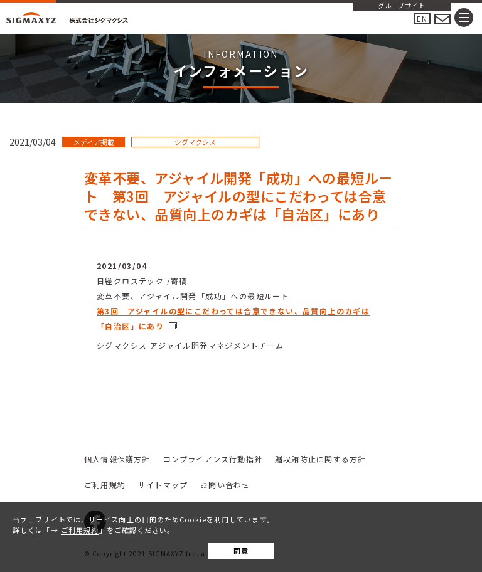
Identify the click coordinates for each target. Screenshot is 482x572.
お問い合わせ (225, 484)
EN (422, 18)
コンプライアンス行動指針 (212, 458)
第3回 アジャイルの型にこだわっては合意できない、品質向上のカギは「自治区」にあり (233, 318)
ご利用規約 (80, 530)
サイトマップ (163, 484)
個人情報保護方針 (117, 458)
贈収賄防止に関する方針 (320, 458)
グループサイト (402, 6)
